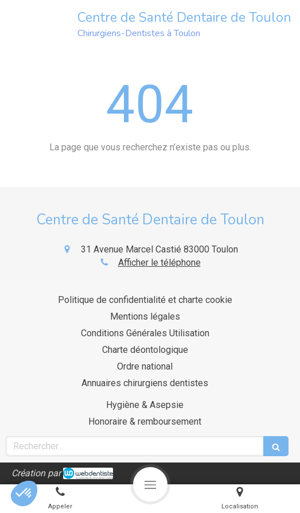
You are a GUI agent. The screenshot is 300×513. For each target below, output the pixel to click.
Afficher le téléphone (159, 262)
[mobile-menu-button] (150, 484)
